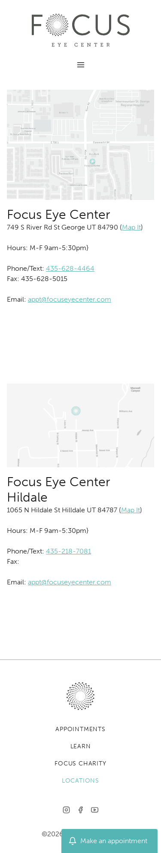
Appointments (80, 729)
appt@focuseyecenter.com (69, 299)
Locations (80, 780)
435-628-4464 (70, 268)
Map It (131, 227)
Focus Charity (80, 763)
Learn (80, 746)
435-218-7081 (68, 551)
